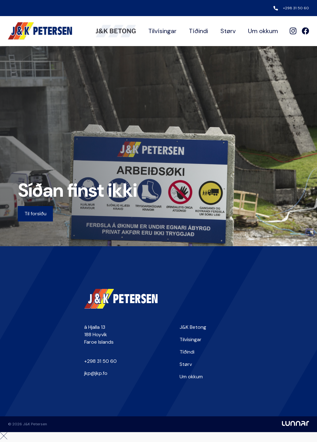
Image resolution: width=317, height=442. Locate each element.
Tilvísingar (162, 31)
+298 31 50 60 (296, 8)
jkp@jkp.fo (95, 373)
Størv (228, 31)
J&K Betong (193, 327)
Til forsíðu (35, 213)
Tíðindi (198, 31)
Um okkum (263, 31)
